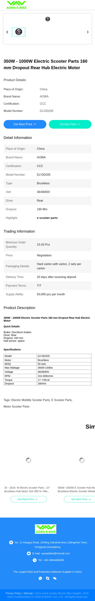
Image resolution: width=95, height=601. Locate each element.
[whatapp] (40, 578)
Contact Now (68, 124)
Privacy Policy (13, 593)
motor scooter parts (16, 406)
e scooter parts (61, 400)
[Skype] (47, 578)
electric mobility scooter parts (30, 400)
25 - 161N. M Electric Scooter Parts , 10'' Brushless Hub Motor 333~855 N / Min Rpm (27, 489)
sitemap (28, 593)
